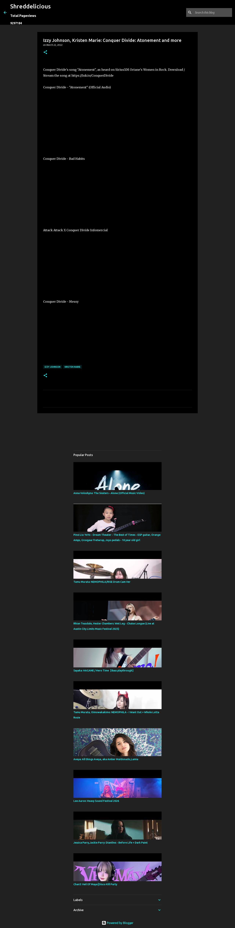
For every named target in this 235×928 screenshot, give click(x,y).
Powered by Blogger (117, 923)
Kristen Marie (72, 367)
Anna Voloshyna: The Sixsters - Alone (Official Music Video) (109, 493)
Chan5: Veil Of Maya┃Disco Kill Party (95, 884)
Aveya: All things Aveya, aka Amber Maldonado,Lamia (105, 759)
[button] (45, 52)
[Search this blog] (213, 12)
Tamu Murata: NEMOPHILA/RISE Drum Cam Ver (101, 581)
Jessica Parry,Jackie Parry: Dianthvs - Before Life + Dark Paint (110, 842)
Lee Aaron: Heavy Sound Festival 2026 (96, 800)
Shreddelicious (30, 6)
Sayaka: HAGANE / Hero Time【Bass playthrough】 (104, 670)
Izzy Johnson (52, 367)
